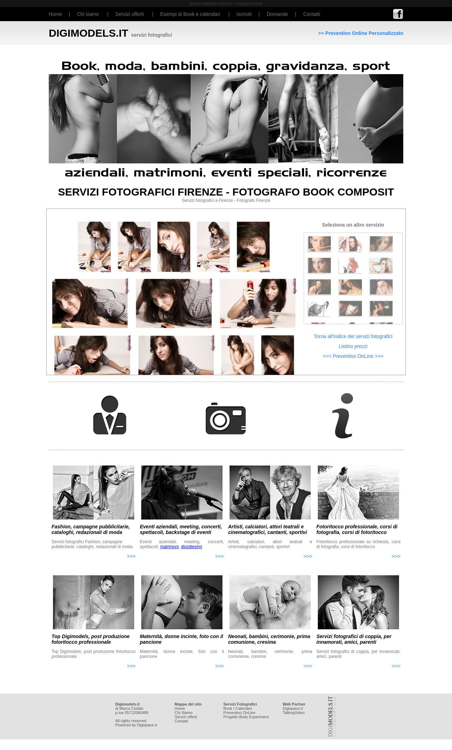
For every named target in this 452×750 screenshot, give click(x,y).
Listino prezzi (353, 346)
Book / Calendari (238, 708)
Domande (277, 14)
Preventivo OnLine (240, 712)
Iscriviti (244, 14)
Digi (286, 708)
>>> (131, 556)
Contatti (311, 14)
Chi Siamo (184, 712)
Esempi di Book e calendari (190, 14)
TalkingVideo (294, 712)
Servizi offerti (129, 14)
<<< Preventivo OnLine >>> (353, 356)
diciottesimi (191, 546)
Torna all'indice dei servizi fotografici (353, 336)
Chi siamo (88, 14)
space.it (296, 708)
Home (55, 14)
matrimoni (169, 546)
